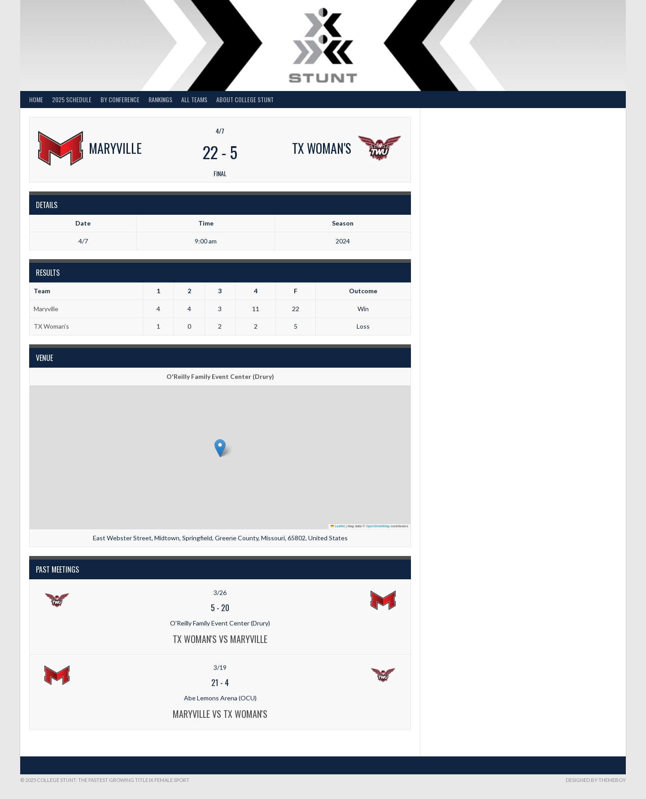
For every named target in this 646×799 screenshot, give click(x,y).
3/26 (220, 592)
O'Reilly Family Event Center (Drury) (220, 376)
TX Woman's (51, 326)
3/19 (220, 667)
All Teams (194, 99)
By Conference (120, 99)
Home (36, 99)
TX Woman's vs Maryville (220, 639)
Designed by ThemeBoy (596, 780)
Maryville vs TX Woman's (220, 714)
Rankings (160, 99)
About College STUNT (245, 99)
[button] (220, 448)
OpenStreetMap (378, 526)
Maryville (46, 309)
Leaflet (338, 526)
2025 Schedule (72, 99)
